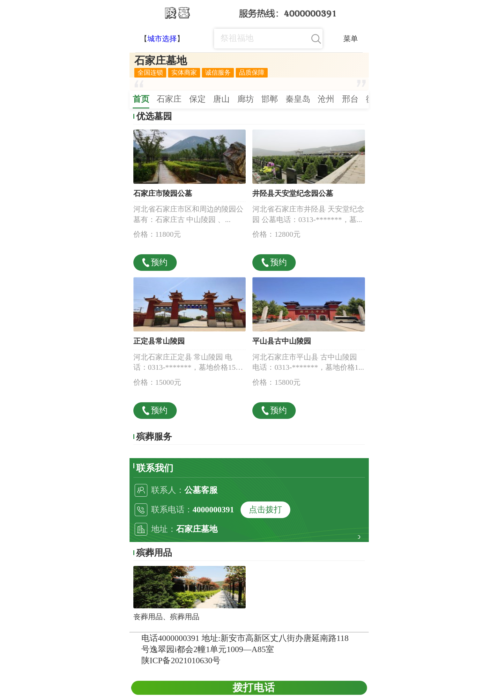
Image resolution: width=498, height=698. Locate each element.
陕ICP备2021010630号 (180, 660)
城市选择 (162, 38)
